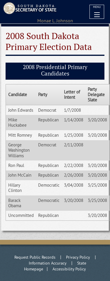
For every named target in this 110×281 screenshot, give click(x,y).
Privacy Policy (78, 257)
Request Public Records (34, 257)
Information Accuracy (48, 263)
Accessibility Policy (69, 269)
